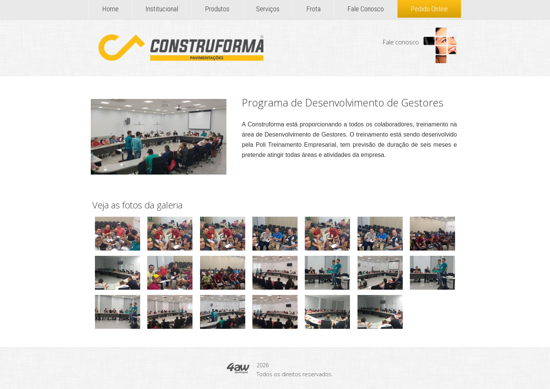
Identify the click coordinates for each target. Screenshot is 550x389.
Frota (313, 9)
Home (110, 9)
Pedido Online (429, 9)
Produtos (217, 9)
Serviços (268, 9)
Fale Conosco (365, 9)
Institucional (161, 9)
